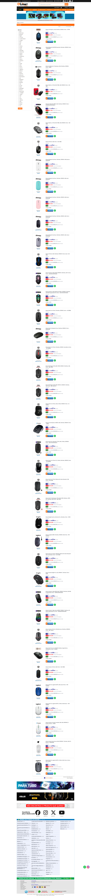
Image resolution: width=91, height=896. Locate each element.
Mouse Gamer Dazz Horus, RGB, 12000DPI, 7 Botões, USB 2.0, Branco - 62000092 (58, 742)
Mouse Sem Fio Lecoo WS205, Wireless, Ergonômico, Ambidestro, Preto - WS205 (57, 648)
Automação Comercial (22, 835)
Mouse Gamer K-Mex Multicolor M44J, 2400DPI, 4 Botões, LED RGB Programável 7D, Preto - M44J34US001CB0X (58, 292)
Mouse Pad (48, 825)
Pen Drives (38, 305)
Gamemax (21, 51)
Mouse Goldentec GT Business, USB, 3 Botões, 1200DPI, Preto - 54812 (57, 67)
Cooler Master (22, 38)
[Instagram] (88, 868)
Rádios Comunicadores (51, 863)
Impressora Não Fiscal (36, 850)
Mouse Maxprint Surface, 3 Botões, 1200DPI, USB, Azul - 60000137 (57, 179)
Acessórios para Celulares (22, 823)
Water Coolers (63, 827)
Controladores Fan (21, 874)
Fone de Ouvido (35, 832)
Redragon (21, 88)
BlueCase (21, 33)
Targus (20, 94)
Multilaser (21, 79)
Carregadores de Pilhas (22, 858)
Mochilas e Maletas (36, 875)
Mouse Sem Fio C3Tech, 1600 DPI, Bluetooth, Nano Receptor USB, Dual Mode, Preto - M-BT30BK (58, 554)
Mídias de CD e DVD (38, 61)
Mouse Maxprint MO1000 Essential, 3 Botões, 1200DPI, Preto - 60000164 (58, 48)
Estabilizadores (35, 828)
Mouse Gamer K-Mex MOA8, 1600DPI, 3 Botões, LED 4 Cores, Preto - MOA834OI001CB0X (58, 273)
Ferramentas (34, 830)
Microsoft (21, 75)
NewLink (21, 82)
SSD (47, 870)
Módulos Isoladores (50, 821)
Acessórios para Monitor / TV (23, 825)
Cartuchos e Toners (21, 865)
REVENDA (66, 7)
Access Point (20, 821)
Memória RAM (34, 868)
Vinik (20, 101)
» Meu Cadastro (22, 881)
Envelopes (34, 825)
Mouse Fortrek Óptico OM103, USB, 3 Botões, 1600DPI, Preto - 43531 (58, 423)
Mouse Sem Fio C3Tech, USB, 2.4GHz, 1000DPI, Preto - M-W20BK (58, 404)
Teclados (38, 99)
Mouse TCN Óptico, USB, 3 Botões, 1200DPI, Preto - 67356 (58, 29)
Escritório (34, 827)
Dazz (20, 41)
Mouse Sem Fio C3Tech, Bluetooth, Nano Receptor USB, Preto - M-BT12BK (57, 480)
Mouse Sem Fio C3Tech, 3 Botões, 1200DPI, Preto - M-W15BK (58, 310)
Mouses (47, 827)
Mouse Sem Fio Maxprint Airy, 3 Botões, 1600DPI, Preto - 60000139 (57, 329)
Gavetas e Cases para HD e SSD (38, 840)
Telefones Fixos (63, 825)
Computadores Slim (21, 872)
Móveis (47, 828)
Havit (20, 57)
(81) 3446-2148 (49, 1)
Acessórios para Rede (21, 830)
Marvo (20, 72)
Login (38, 1)
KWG (20, 65)
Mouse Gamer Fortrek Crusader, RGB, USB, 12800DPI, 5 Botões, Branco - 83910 (57, 723)
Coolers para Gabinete (22, 876)
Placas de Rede (49, 849)
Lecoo (20, 66)
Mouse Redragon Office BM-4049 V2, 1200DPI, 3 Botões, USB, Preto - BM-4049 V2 (57, 385)
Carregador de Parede (22, 856)
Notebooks (48, 832)
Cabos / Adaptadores (22, 845)
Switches (48, 872)
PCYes (20, 85)
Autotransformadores (22, 839)
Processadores (49, 856)
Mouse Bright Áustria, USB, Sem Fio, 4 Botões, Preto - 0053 (58, 517)
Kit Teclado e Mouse (36, 859)
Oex (20, 84)
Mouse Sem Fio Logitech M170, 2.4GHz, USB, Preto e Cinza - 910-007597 (58, 761)
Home (18, 22)
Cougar (21, 40)
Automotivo (19, 837)
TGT (20, 97)
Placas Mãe (48, 855)
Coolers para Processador (37, 821)
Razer (20, 86)
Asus (20, 31)
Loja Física (19, 1)
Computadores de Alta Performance (22, 868)
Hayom (20, 59)
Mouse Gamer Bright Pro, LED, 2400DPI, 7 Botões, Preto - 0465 (58, 573)
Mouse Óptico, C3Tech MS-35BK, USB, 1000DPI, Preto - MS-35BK (58, 123)
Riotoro (21, 89)
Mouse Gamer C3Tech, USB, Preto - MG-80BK (55, 667)
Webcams (38, 155)
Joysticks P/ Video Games (37, 855)
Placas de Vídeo (49, 853)
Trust (20, 98)
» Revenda (21, 884)
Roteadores (48, 866)
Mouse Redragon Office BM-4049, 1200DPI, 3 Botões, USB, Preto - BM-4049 (58, 366)
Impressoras (34, 852)
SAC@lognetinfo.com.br (26, 1)
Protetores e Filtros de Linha (52, 860)
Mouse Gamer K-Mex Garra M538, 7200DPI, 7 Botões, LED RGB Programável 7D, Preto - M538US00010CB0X (58, 611)
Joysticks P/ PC (35, 853)
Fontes (33, 834)
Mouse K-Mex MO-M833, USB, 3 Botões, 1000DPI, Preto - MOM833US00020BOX (57, 104)
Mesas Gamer (34, 872)
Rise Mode (21, 91)
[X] (68, 1)
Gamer (20, 53)
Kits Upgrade (34, 861)
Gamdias (21, 50)
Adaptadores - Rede (21, 832)
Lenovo (20, 68)
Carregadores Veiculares (22, 862)
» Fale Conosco (22, 885)
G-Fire (20, 47)
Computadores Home (21, 870)
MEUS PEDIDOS (56, 7)
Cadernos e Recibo (21, 849)
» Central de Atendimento (23, 882)
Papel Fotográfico (50, 836)
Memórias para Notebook (37, 870)
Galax (20, 49)
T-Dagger (21, 92)
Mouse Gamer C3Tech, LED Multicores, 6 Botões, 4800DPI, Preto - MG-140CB (58, 630)
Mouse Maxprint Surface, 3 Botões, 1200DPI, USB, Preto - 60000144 (58, 217)
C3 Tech (21, 37)
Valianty (21, 100)
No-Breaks (48, 830)
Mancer (21, 70)
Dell (20, 43)
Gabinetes (34, 838)
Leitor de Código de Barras (37, 865)
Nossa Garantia (23, 889)
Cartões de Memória (21, 863)
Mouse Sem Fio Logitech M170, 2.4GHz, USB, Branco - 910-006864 (58, 704)
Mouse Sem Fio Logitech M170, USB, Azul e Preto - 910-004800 (57, 685)
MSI (20, 78)
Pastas (47, 838)
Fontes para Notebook (36, 836)
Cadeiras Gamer (20, 847)
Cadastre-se (42, 1)
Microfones (34, 873)
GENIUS (20, 54)
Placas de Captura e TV (51, 847)
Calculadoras (20, 852)
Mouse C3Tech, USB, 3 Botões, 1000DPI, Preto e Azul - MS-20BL (58, 254)
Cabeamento (20, 843)
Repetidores (48, 865)
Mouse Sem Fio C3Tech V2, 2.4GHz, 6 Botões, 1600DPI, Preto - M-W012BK (58, 461)
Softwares (48, 868)
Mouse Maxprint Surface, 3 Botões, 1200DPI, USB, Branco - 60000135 (58, 160)
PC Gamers (48, 842)
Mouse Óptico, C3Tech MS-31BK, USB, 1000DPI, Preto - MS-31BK (58, 85)
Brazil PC (21, 34)
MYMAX (20, 81)
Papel (47, 834)
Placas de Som (49, 851)
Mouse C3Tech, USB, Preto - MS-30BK (53, 141)
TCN (20, 95)
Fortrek (20, 46)
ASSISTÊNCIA (71, 7)
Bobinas (19, 841)
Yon (20, 105)
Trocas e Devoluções (23, 888)
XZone (20, 104)
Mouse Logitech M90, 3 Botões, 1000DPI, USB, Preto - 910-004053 (58, 535)
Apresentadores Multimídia (23, 834)
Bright (20, 35)
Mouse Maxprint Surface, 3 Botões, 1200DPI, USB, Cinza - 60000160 (58, 235)
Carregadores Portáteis (22, 860)
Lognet (22, 4)
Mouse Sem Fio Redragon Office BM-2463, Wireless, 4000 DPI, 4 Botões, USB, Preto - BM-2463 (58, 499)
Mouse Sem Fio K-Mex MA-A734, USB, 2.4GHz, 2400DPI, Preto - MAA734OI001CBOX (57, 442)
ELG (20, 44)
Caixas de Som (38, 117)
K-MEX (20, 63)
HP (19, 62)
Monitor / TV (48, 823)
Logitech (21, 69)
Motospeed (21, 76)
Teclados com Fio (64, 821)
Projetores (48, 858)
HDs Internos (34, 846)
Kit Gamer (34, 857)
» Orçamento (22, 883)
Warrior (20, 102)
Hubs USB (33, 848)
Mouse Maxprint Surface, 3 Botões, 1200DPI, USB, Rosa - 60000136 (57, 198)
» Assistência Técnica (23, 886)
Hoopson (21, 60)
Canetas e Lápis (20, 854)
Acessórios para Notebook (23, 827)
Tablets (47, 874)
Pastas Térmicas (49, 840)
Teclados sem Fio (64, 823)
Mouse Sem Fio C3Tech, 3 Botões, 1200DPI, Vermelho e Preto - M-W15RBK (58, 348)
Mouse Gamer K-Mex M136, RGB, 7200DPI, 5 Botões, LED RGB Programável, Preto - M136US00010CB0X (58, 592)
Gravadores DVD (35, 842)
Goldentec (21, 56)
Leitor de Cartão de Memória (38, 863)
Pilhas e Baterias (49, 845)
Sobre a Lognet (23, 887)
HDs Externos (34, 844)
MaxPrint (21, 73)
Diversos (33, 823)
